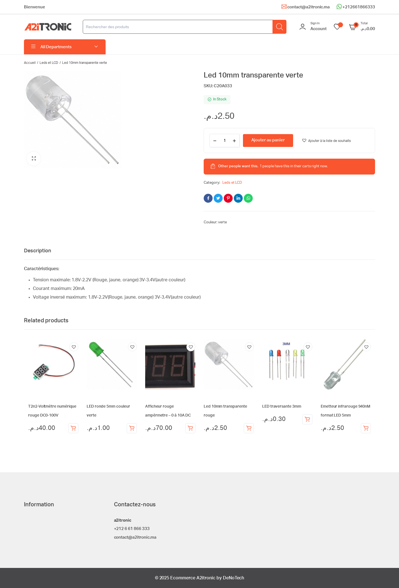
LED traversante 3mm (281, 406)
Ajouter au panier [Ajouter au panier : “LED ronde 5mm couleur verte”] (132, 428)
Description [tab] (37, 250)
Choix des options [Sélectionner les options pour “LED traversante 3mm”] (307, 419)
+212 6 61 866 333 (132, 529)
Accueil (30, 62)
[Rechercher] (279, 27)
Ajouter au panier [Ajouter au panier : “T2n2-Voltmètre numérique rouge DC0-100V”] (73, 428)
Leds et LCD (49, 62)
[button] (34, 159)
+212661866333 (358, 7)
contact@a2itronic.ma (308, 7)
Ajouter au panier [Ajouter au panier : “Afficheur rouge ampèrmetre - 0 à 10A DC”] (190, 428)
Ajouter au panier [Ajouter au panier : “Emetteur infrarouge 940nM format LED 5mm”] (366, 428)
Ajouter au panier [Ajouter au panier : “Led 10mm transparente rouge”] (249, 428)
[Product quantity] (224, 140)
